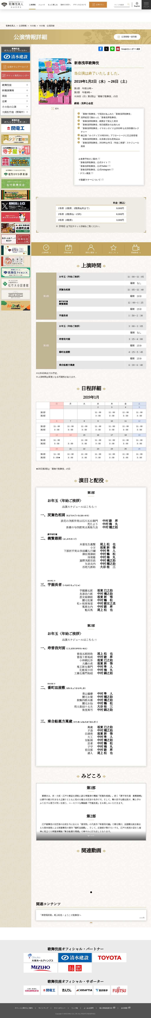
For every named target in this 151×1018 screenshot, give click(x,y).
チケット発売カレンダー (17, 63)
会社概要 (124, 1008)
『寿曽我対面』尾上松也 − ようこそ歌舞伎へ (60, 918)
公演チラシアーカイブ (17, 54)
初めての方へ (65, 4)
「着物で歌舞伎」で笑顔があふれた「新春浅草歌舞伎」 (106, 101)
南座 (4, 83)
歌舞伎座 (7, 72)
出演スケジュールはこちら (78, 494)
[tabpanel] (63, 876)
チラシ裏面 (85, 160)
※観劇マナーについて (90, 167)
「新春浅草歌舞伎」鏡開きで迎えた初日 (99, 108)
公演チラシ (100, 4)
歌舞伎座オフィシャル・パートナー (15, 37)
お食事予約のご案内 (88, 146)
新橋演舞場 (8, 77)
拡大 (55, 96)
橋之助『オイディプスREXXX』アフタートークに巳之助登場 (109, 123)
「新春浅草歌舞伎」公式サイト (93, 150)
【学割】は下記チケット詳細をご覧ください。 (79, 213)
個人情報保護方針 (105, 1008)
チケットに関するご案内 (24, 1008)
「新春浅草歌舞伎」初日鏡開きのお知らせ (100, 112)
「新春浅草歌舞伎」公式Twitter (93, 153)
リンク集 (74, 1008)
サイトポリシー (59, 1008)
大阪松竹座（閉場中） (14, 99)
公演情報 (32, 4)
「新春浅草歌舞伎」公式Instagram (94, 157)
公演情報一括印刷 (129, 24)
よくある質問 (88, 1008)
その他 (33, 13)
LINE (112, 36)
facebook (100, 36)
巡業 (4, 88)
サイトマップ (43, 1008)
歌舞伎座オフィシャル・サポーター (15, 108)
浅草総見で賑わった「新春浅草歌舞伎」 (99, 105)
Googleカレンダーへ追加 (130, 36)
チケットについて (79, 4)
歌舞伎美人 (10, 13)
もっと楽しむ (53, 4)
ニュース (41, 4)
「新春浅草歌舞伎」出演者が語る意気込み (100, 126)
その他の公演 (9, 94)
